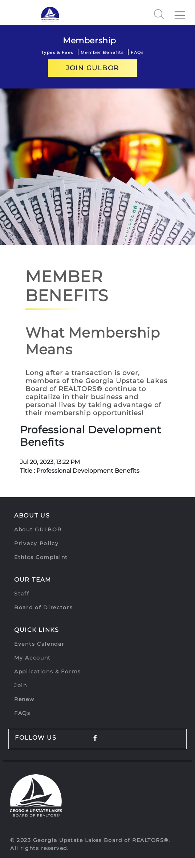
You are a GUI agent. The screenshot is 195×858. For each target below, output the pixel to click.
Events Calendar (39, 644)
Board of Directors (43, 607)
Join (20, 685)
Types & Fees (57, 52)
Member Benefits (102, 52)
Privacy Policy (36, 543)
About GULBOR (37, 529)
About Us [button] (32, 515)
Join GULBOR (92, 68)
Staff (21, 593)
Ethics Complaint (41, 557)
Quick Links (36, 629)
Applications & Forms (47, 671)
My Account (32, 657)
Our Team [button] (32, 579)
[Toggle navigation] (182, 12)
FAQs (137, 52)
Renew (24, 699)
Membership (89, 41)
